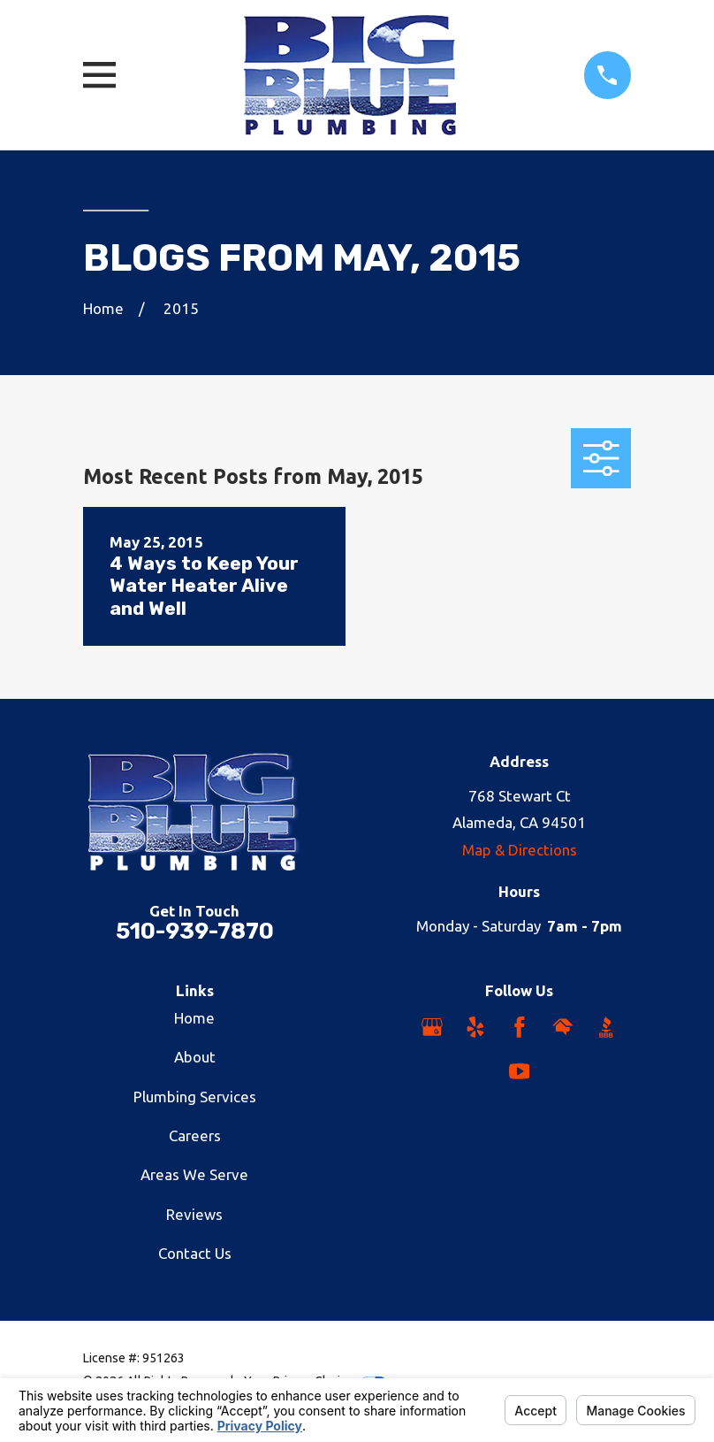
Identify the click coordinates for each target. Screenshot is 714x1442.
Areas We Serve (194, 1174)
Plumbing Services (194, 1096)
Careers (195, 1135)
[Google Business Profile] (432, 1027)
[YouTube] (519, 1071)
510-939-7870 (195, 930)
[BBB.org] (606, 1027)
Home (194, 1017)
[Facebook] (519, 1027)
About (195, 1056)
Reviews (194, 1214)
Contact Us (195, 1253)
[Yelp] (475, 1027)
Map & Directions (519, 849)
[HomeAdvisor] (562, 1027)
